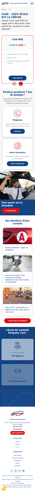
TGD (17, 447)
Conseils (17, 444)
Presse (17, 463)
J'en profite (17, 78)
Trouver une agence (17, 458)
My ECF (17, 441)
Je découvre (11, 211)
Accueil (3, 9)
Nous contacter (17, 164)
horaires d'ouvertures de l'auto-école (17, 126)
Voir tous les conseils (17, 321)
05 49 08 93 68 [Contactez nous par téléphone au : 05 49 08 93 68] (17, 429)
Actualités (18, 465)
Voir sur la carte (17, 426)
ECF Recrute (17, 460)
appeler (17, 131)
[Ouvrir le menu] (32, 3)
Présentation (17, 455)
